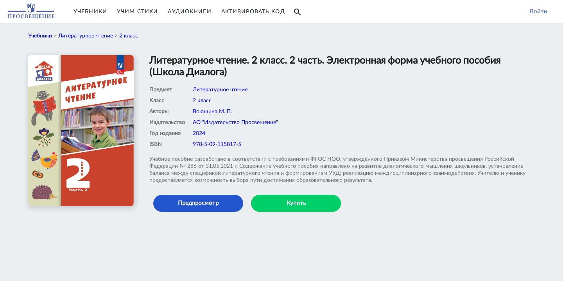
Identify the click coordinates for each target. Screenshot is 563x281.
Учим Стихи (137, 11)
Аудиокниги (189, 11)
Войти (538, 11)
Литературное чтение (85, 36)
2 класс (128, 36)
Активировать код (253, 11)
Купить (296, 203)
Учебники (90, 11)
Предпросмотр (198, 203)
